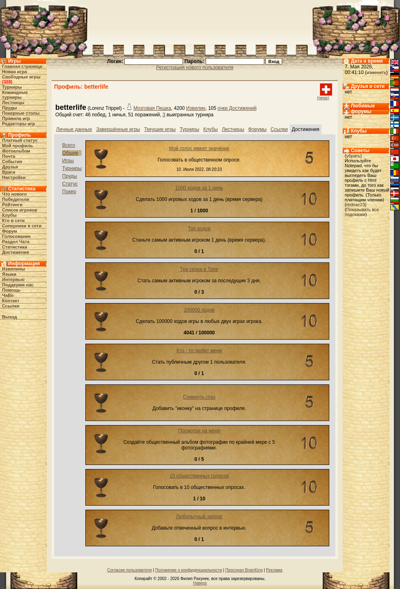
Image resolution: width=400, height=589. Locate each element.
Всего (68, 145)
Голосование (16, 236)
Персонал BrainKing (244, 570)
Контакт (10, 300)
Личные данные (74, 129)
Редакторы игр (18, 123)
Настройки (14, 177)
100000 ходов (199, 310)
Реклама (274, 570)
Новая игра (14, 71)
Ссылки (11, 305)
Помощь (11, 290)
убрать (353, 155)
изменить (376, 72)
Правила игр (16, 118)
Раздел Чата (15, 241)
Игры (68, 161)
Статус (70, 184)
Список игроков (19, 209)
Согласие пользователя (129, 570)
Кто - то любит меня (199, 350)
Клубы (9, 215)
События (12, 161)
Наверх (200, 583)
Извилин (196, 108)
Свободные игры (21, 76)
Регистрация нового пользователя (194, 67)
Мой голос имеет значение (199, 148)
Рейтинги (12, 204)
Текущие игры (160, 129)
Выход (9, 316)
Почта (8, 156)
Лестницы (13, 102)
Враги (8, 172)
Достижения (15, 252)
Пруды (9, 107)
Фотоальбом (16, 150)
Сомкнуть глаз (199, 397)
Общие (70, 153)
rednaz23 (355, 204)
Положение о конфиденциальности (188, 570)
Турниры (12, 87)
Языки (9, 274)
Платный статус (20, 140)
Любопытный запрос (199, 516)
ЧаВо (8, 295)
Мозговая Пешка (152, 108)
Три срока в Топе (199, 269)
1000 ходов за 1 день (199, 188)
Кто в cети (13, 220)
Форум (9, 231)
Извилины (13, 268)
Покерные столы (20, 113)
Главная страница (22, 66)
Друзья (10, 166)
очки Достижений (237, 108)
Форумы (257, 129)
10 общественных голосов (199, 476)
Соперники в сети (21, 225)
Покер (69, 191)
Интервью (13, 279)
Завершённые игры (118, 129)
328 (7, 81)
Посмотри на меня (199, 431)
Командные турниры (15, 95)
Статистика (14, 246)
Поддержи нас (18, 284)
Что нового (14, 194)
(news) (323, 98)
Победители (15, 199)
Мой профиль (17, 145)
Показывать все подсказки (362, 212)
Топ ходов (199, 228)
